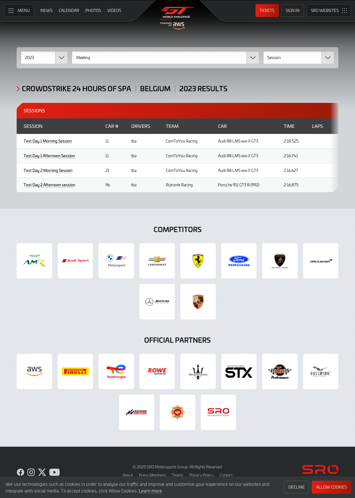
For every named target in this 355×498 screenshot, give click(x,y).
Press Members (152, 475)
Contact (226, 475)
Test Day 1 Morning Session (48, 141)
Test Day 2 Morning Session (48, 170)
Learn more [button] (150, 490)
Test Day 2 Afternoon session (49, 184)
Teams (177, 475)
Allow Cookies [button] (331, 487)
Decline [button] (296, 487)
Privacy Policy (201, 475)
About (128, 475)
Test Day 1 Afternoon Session (49, 155)
